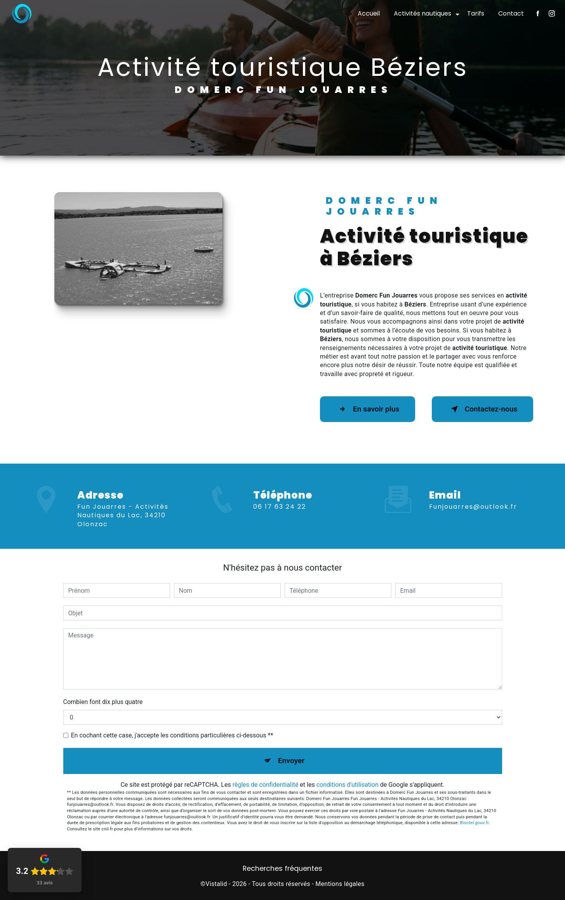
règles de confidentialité (266, 784)
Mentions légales (339, 884)
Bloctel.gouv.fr (474, 822)
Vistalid (216, 884)
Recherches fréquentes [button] (282, 868)
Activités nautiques (422, 13)
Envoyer (291, 760)
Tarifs (475, 13)
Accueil (369, 13)
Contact (511, 13)
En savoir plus (367, 409)
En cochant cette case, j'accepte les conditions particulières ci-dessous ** (172, 735)
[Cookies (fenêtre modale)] (2, 895)
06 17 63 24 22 (279, 515)
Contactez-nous (483, 409)
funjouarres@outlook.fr (473, 497)
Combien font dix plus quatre (103, 702)
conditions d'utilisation (347, 784)
